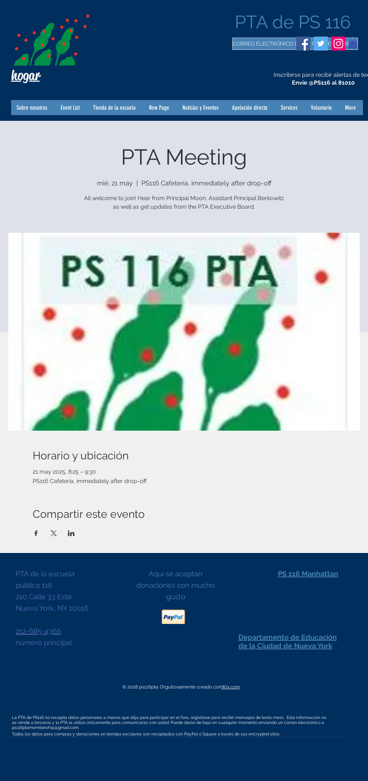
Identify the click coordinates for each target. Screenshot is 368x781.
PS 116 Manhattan (308, 573)
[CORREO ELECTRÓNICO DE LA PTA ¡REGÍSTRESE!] (295, 44)
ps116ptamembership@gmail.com (45, 727)
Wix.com (230, 687)
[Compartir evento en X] (53, 533)
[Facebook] (303, 44)
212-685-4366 (38, 631)
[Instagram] (338, 44)
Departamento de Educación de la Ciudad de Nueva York (287, 641)
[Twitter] (321, 44)
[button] (353, 42)
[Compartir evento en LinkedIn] (71, 533)
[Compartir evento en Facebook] (36, 533)
